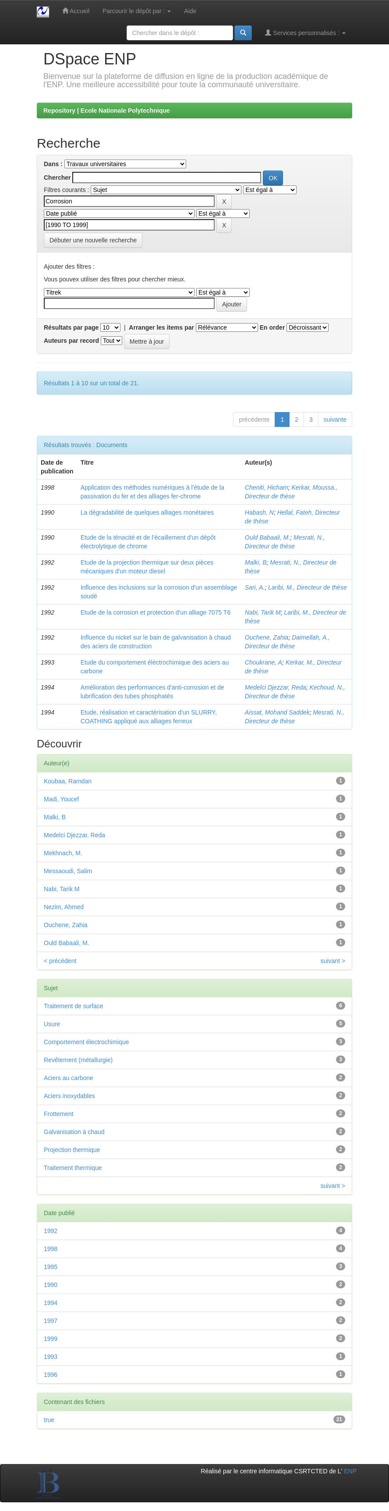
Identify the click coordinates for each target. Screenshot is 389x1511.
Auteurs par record (71, 340)
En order (272, 327)
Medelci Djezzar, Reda (275, 687)
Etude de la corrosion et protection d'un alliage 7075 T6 (156, 612)
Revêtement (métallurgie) (78, 1059)
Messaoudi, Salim (68, 871)
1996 (50, 1374)
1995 (50, 1266)
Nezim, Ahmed (64, 906)
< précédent (60, 960)
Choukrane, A (263, 662)
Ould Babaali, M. (267, 537)
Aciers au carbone (68, 1077)
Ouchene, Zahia (267, 637)
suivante (335, 419)
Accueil (75, 10)
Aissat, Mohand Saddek (277, 712)
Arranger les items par (161, 327)
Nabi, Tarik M (263, 612)
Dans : (53, 163)
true (49, 1419)
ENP (350, 1471)
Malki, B (256, 562)
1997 (50, 1320)
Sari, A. (255, 587)
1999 (50, 1338)
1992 (50, 1230)
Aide (190, 10)
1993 (50, 1356)
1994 (50, 1302)
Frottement (59, 1113)
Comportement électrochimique (86, 1041)
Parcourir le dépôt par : (137, 10)
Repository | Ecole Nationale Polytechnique (106, 110)
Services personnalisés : (305, 32)
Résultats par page (71, 327)
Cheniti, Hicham (266, 487)
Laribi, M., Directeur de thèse (307, 587)
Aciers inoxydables (69, 1095)
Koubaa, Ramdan (68, 781)
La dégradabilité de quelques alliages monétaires (147, 512)
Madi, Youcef (61, 799)
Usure (52, 1023)
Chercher (57, 177)
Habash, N (259, 512)
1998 (50, 1248)
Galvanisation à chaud (74, 1131)
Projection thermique (72, 1149)
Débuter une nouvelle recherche (93, 240)
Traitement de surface (73, 1006)
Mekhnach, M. (63, 853)
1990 (50, 1284)
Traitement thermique (73, 1167)
